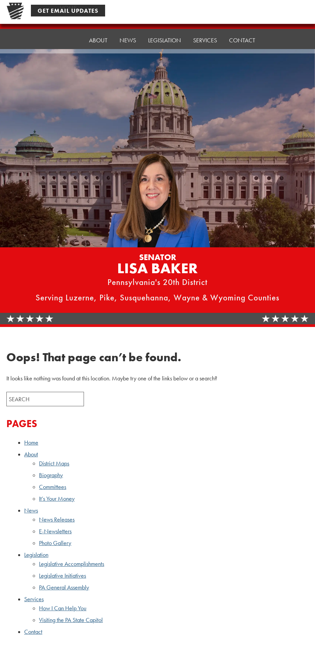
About (98, 37)
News (128, 36)
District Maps (54, 463)
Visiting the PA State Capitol (71, 620)
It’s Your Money (57, 498)
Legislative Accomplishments (71, 564)
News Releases (57, 519)
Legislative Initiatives (62, 575)
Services (205, 32)
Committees (52, 487)
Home (68, 39)
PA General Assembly (64, 587)
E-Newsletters (55, 531)
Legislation (164, 34)
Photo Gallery (55, 543)
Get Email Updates (68, 10)
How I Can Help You (62, 608)
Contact (242, 31)
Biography (51, 475)
